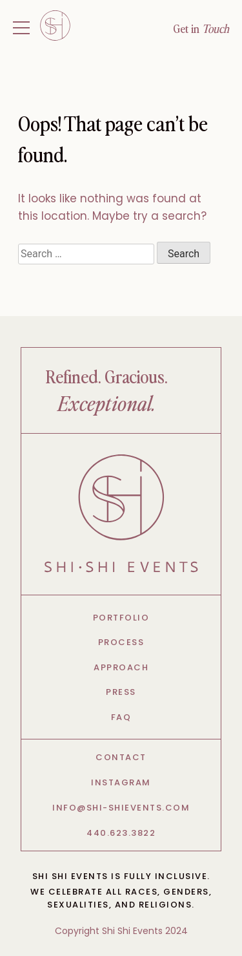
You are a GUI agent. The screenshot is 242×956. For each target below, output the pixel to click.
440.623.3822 (121, 833)
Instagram (121, 782)
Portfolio (121, 617)
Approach (121, 667)
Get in (201, 28)
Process (121, 642)
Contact (121, 757)
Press (121, 692)
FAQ (121, 717)
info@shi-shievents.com (121, 807)
